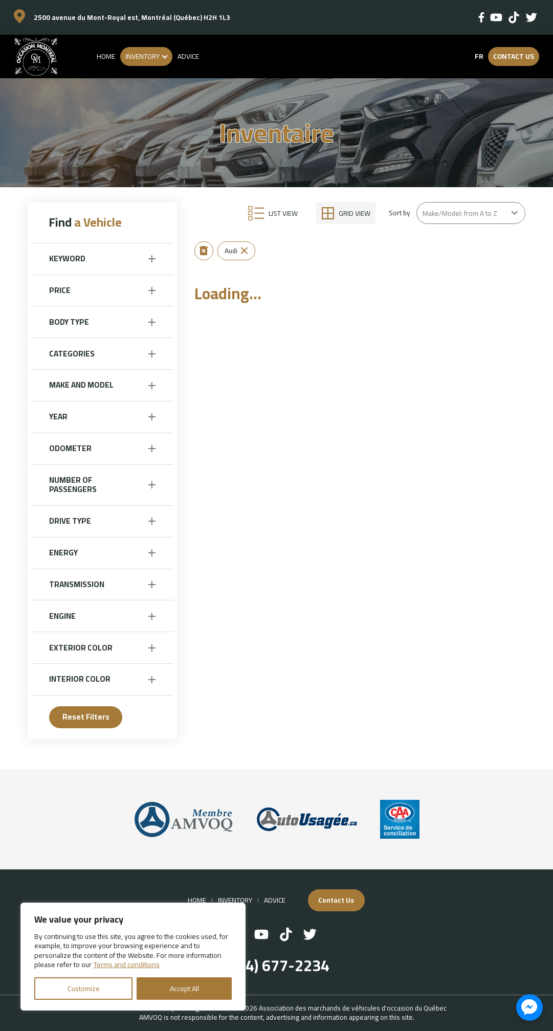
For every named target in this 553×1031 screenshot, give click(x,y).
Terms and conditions (127, 964)
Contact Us (513, 56)
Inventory (142, 56)
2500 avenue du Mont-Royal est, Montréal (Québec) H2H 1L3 (132, 17)
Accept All (184, 988)
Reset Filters (85, 716)
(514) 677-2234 (276, 965)
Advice (188, 56)
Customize (84, 988)
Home (106, 56)
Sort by (399, 213)
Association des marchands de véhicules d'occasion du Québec (353, 1008)
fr (479, 56)
